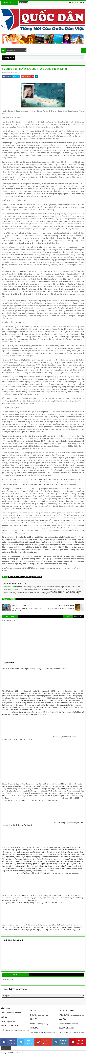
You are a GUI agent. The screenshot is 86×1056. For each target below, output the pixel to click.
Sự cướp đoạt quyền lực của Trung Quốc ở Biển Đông (34, 68)
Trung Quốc (37, 577)
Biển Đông (12, 577)
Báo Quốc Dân (9, 586)
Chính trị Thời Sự (24, 577)
